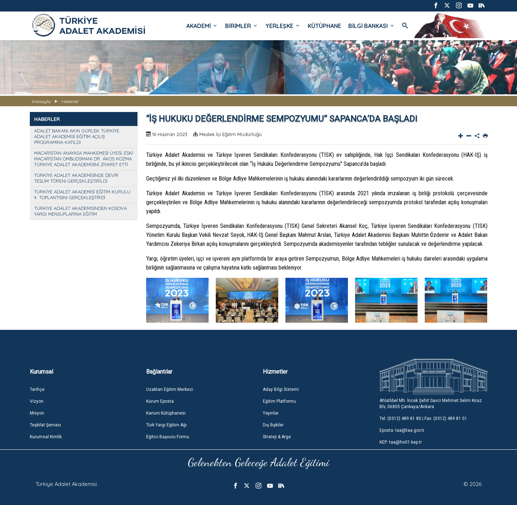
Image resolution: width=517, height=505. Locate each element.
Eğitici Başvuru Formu (167, 436)
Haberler (70, 101)
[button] (154, 301)
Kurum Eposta (160, 401)
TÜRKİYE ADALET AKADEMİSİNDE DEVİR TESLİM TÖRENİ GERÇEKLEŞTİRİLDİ (76, 178)
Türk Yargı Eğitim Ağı (166, 424)
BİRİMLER (241, 25)
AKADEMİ (202, 25)
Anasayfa (41, 101)
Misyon (37, 413)
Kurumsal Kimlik (46, 436)
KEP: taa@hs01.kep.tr (400, 442)
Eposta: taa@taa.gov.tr (401, 430)
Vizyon (36, 401)
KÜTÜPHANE (324, 25)
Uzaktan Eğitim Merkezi (169, 389)
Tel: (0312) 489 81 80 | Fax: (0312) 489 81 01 (423, 418)
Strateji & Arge (277, 436)
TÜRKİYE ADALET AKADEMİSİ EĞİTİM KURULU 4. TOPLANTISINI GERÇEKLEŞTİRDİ (82, 194)
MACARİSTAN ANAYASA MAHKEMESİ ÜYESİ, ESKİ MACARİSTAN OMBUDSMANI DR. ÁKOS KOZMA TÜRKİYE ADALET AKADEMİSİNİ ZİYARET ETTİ (83, 158)
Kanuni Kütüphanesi (166, 413)
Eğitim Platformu (279, 401)
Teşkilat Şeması (45, 424)
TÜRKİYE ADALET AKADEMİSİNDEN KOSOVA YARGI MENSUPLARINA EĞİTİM (80, 211)
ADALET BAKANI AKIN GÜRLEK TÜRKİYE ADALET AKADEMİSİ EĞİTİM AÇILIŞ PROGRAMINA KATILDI (76, 136)
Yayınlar (271, 413)
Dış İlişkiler (273, 424)
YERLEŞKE (283, 25)
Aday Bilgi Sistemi (281, 389)
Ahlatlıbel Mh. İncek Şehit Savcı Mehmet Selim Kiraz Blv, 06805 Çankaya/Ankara (430, 403)
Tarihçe (37, 389)
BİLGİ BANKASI (371, 25)
